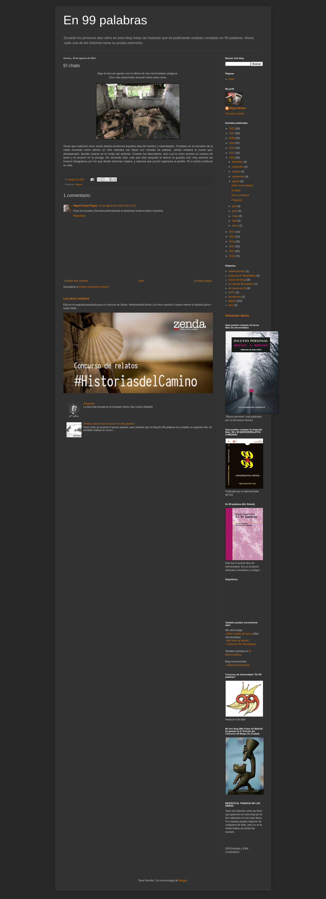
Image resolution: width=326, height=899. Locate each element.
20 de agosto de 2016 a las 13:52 (117, 205)
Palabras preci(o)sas (238, 665)
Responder (79, 215)
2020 (232, 138)
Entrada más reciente (76, 280)
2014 (232, 236)
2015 (232, 231)
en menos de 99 (237, 288)
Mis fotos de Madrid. (238, 640)
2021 (232, 133)
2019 (232, 143)
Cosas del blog (236, 279)
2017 (232, 152)
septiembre (238, 176)
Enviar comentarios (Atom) (94, 286)
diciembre (237, 161)
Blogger (183, 880)
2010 (232, 256)
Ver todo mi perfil (234, 113)
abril (234, 220)
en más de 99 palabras (241, 283)
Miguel (79, 184)
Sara (231, 305)
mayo (235, 216)
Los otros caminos (76, 298)
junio (235, 211)
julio (234, 206)
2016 (232, 157)
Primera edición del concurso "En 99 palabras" (109, 423)
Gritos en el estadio (242, 185)
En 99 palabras (105, 20)
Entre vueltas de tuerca (239, 633)
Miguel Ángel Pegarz (85, 205)
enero (235, 225)
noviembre (238, 166)
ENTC (231, 292)
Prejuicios (236, 200)
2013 (232, 241)
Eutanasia (88, 403)
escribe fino (234, 296)
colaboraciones (236, 271)
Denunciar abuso (237, 315)
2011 (232, 251)
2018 (232, 147)
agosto (236, 181)
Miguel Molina (238, 108)
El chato (235, 190)
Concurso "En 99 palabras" (242, 644)
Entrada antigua (203, 280)
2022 (232, 128)
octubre (236, 171)
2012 (232, 246)
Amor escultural (240, 195)
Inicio (141, 280)
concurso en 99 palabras (242, 275)
